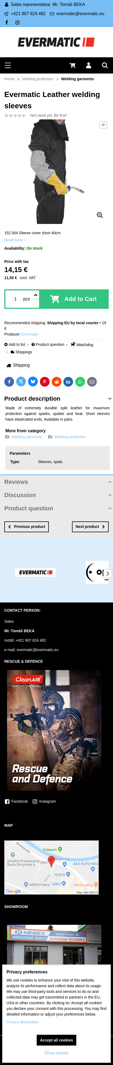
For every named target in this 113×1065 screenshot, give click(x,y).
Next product (90, 526)
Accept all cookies (56, 1040)
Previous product (26, 526)
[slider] (15, 115)
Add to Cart (80, 299)
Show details (56, 1053)
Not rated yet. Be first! (48, 115)
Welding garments (27, 437)
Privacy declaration (22, 1022)
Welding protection (70, 437)
